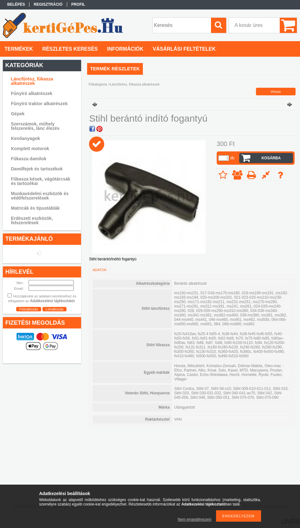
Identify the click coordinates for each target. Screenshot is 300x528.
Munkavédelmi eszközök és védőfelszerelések (39, 195)
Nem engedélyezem (195, 519)
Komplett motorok (30, 148)
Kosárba (271, 158)
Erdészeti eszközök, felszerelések (32, 220)
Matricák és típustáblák (35, 208)
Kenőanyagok (25, 138)
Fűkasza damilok (28, 158)
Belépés (16, 4)
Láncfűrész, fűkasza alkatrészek (32, 81)
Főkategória (98, 84)
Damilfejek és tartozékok (36, 168)
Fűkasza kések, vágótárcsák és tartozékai (40, 181)
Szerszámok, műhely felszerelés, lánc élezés (35, 126)
